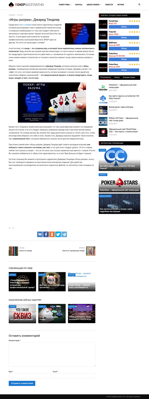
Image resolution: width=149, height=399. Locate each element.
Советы (42, 306)
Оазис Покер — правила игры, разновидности (79, 286)
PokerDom (113, 53)
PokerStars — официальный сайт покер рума (119, 190)
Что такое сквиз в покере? (21, 319)
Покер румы (64, 5)
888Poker (113, 43)
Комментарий (14, 340)
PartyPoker (113, 21)
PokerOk (112, 32)
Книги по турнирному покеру (74, 251)
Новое (117, 77)
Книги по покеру (25, 251)
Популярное (105, 77)
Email (55, 372)
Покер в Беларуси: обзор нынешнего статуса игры (80, 318)
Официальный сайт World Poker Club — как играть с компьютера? (123, 130)
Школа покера (93, 5)
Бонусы (78, 5)
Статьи (12, 275)
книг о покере (25, 25)
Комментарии (129, 77)
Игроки (120, 5)
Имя (11, 372)
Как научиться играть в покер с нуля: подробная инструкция (116, 210)
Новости (109, 5)
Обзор (124, 27)
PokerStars (113, 64)
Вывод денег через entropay (121, 107)
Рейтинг (103, 174)
